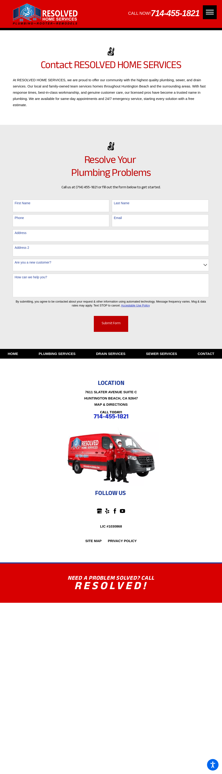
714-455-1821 (175, 13)
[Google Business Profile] (99, 511)
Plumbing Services (57, 354)
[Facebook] (115, 511)
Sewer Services (161, 354)
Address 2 (22, 247)
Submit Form (111, 324)
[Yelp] (107, 511)
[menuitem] (13, 354)
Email (118, 218)
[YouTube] (122, 511)
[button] (213, 765)
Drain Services (110, 354)
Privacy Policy (122, 541)
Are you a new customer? (33, 262)
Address (20, 233)
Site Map (93, 541)
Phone (19, 218)
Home (13, 354)
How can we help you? (31, 277)
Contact (206, 354)
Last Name (122, 203)
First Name (22, 203)
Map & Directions (111, 404)
